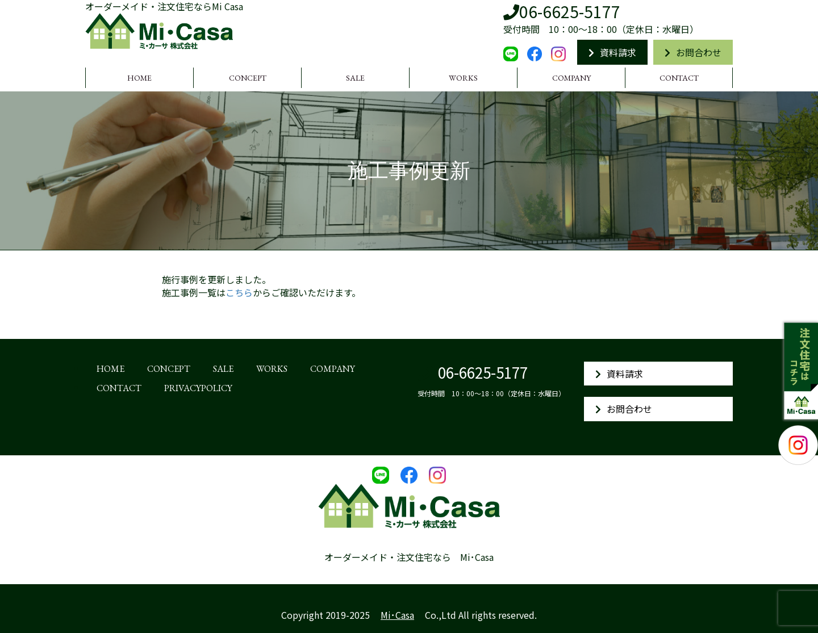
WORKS (463, 78)
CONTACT (679, 78)
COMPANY (571, 78)
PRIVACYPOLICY (198, 388)
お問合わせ (693, 52)
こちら (239, 292)
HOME (139, 78)
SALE (355, 78)
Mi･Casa (397, 615)
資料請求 (612, 52)
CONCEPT (247, 78)
